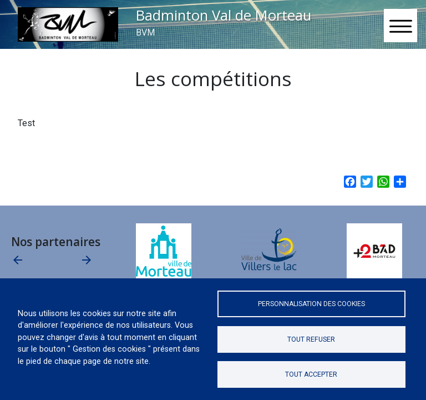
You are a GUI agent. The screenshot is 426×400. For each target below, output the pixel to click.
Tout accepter (311, 374)
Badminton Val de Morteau (223, 15)
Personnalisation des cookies (311, 304)
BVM (145, 32)
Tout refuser (311, 339)
